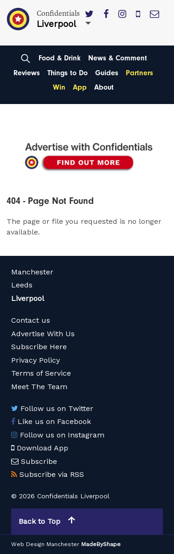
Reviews (26, 73)
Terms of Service (41, 373)
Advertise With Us (43, 333)
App (80, 87)
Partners (139, 73)
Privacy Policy (35, 360)
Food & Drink (60, 58)
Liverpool (27, 298)
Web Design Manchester (45, 544)
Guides (106, 73)
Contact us (30, 320)
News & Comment (117, 58)
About (104, 87)
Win (59, 87)
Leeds (21, 284)
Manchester (32, 271)
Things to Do (67, 73)
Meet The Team (39, 386)
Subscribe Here (39, 346)
